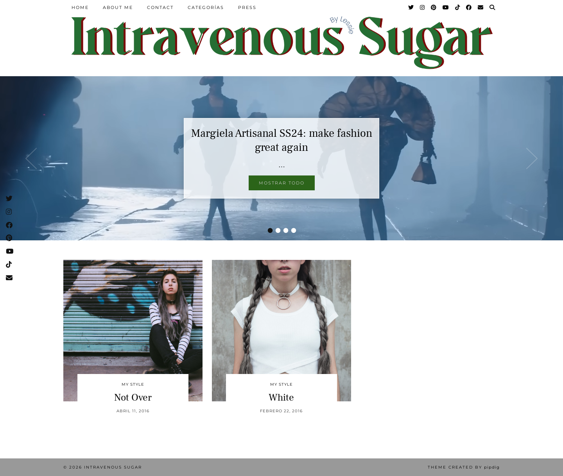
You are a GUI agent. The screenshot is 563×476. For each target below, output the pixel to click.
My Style (133, 384)
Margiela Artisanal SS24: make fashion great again (281, 140)
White (281, 397)
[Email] (481, 7)
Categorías (206, 7)
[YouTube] (446, 7)
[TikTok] (458, 7)
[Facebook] (469, 7)
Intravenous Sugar (113, 467)
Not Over (133, 397)
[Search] (492, 7)
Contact (160, 7)
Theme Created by (464, 467)
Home (80, 7)
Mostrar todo (282, 183)
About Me (118, 7)
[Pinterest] (434, 7)
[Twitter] (411, 7)
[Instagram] (422, 7)
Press (247, 7)
